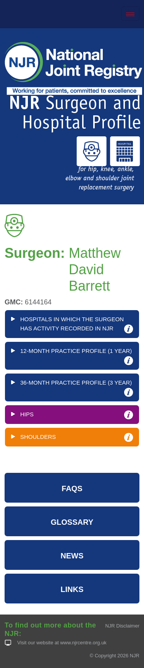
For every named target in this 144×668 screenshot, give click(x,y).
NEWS (72, 556)
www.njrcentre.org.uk (83, 642)
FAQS (71, 488)
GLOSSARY (72, 522)
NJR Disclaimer (122, 626)
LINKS (72, 589)
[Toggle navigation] (130, 13)
